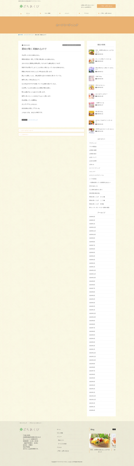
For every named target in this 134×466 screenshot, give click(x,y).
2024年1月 (92, 309)
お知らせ (91, 164)
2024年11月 (92, 274)
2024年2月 (92, 306)
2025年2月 (92, 263)
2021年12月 (92, 396)
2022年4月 (92, 381)
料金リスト (61, 440)
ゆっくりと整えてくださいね (103, 59)
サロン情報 (60, 433)
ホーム (59, 429)
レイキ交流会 (92, 178)
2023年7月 (92, 327)
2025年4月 (92, 256)
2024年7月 (92, 288)
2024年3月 (92, 302)
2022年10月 (92, 360)
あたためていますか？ (102, 94)
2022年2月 (92, 388)
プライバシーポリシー (35, 423)
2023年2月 (92, 345)
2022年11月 (92, 356)
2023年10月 (92, 317)
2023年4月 (92, 338)
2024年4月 (92, 299)
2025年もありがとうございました (105, 129)
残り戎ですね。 (100, 111)
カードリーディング (71, 45)
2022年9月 (92, 363)
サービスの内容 (62, 443)
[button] (115, 429)
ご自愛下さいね (100, 102)
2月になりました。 (101, 85)
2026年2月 (92, 220)
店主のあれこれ (93, 186)
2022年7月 (92, 371)
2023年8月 (92, 324)
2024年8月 (92, 284)
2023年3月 (92, 342)
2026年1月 (92, 223)
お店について (92, 157)
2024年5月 (92, 295)
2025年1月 (92, 266)
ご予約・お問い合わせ (106, 6)
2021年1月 (92, 403)
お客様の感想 (92, 150)
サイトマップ (23, 423)
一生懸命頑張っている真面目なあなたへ (100, 182)
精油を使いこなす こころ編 (97, 200)
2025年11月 (92, 231)
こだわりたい (24, 134)
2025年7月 (92, 245)
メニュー (59, 436)
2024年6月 (92, 292)
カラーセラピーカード (27, 130)
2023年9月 (92, 320)
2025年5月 (92, 252)
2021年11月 (92, 399)
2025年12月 (92, 227)
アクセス (59, 447)
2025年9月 (92, 238)
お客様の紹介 (92, 153)
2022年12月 (92, 353)
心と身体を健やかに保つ (95, 189)
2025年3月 (92, 259)
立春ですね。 (99, 76)
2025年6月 (92, 249)
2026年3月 (92, 216)
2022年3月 (92, 385)
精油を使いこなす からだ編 (97, 196)
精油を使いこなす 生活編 (96, 204)
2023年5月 (92, 335)
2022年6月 (92, 374)
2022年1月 (92, 392)
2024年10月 (92, 277)
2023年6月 (92, 331)
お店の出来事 (92, 161)
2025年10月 (92, 234)
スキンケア (92, 171)
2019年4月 (92, 410)
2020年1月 (92, 406)
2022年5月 (92, 378)
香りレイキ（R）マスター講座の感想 (99, 207)
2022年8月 (92, 367)
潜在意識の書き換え (94, 193)
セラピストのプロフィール (96, 175)
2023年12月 (92, 313)
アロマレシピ (92, 143)
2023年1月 (92, 349)
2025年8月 (92, 241)
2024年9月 (92, 281)
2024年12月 (92, 270)
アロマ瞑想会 (92, 146)
